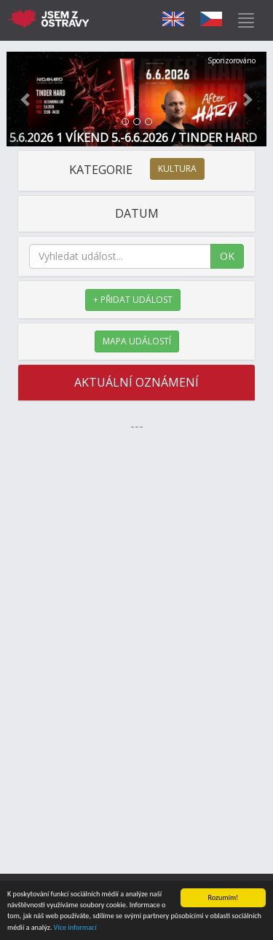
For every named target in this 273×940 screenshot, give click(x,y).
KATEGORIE (137, 170)
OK (227, 256)
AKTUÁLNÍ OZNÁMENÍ (136, 382)
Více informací (75, 928)
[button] (26, 99)
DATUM (137, 213)
